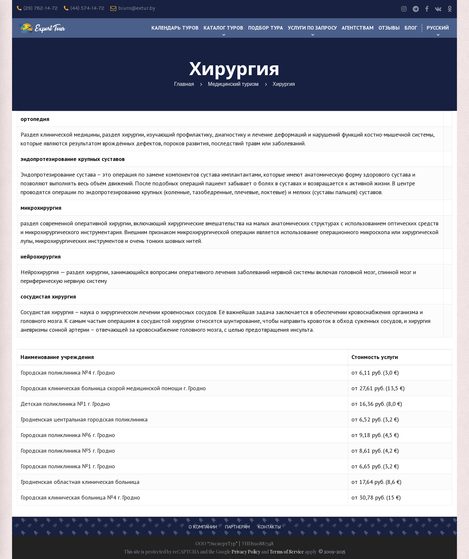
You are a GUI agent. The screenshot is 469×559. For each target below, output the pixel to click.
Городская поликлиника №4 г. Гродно (68, 372)
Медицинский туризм (233, 84)
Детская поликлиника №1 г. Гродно (65, 403)
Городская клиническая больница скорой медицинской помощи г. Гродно (113, 388)
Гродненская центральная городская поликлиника (84, 419)
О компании (203, 527)
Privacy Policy (246, 552)
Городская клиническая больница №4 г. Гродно (80, 497)
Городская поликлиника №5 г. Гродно (68, 450)
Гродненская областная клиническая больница (80, 482)
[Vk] (438, 9)
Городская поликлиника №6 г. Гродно (68, 435)
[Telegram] (416, 9)
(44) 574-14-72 (84, 8)
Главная (184, 84)
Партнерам (237, 527)
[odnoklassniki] (450, 9)
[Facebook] (427, 9)
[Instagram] (403, 9)
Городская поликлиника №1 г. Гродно (68, 466)
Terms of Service (287, 552)
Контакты (269, 527)
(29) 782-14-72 (37, 8)
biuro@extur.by (132, 8)
